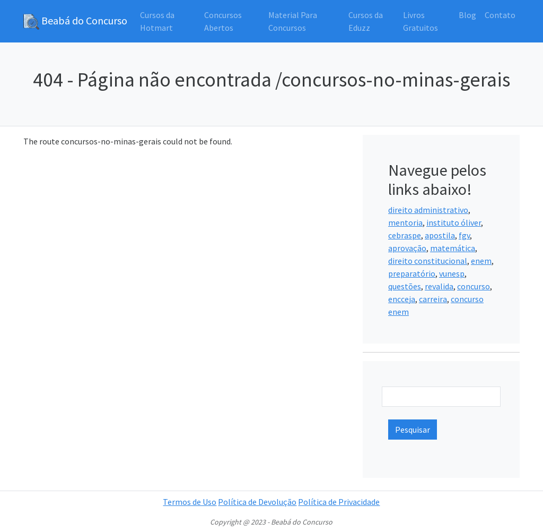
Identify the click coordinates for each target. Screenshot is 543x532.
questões (404, 286)
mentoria (405, 222)
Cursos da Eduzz (365, 21)
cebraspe (404, 235)
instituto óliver (453, 222)
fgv (464, 235)
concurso (473, 286)
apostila (440, 235)
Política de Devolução (257, 501)
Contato (500, 15)
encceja (401, 299)
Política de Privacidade (339, 501)
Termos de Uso (189, 501)
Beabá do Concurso (75, 22)
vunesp (452, 273)
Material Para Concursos (292, 21)
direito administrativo (428, 209)
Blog (467, 15)
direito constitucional (427, 260)
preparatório (411, 273)
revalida (439, 286)
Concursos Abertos (223, 21)
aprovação (407, 248)
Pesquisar (412, 429)
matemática (452, 248)
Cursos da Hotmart (157, 21)
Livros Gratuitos (420, 21)
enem (481, 260)
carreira (433, 299)
